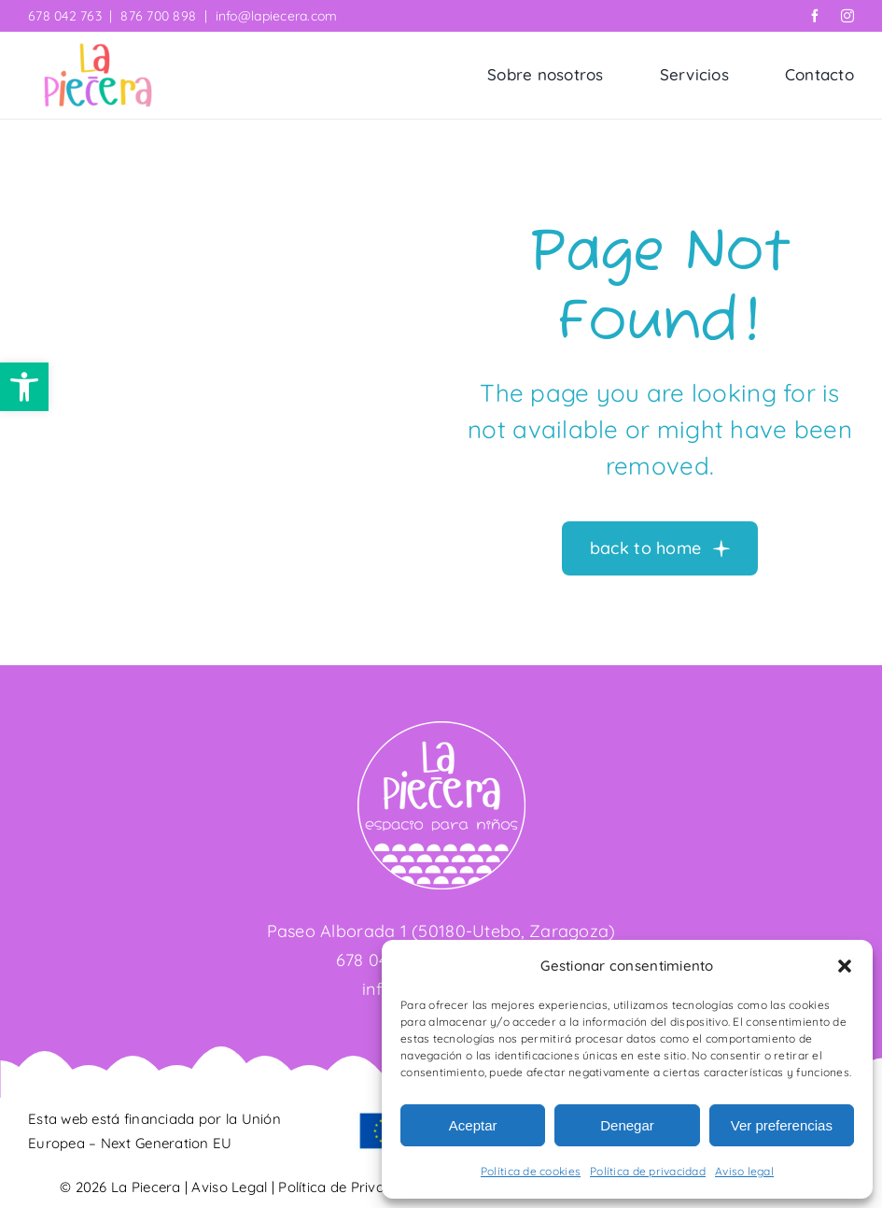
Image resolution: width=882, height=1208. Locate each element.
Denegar (627, 1125)
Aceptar (473, 1125)
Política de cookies (531, 1171)
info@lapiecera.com (277, 15)
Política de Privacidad (349, 1187)
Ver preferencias (782, 1125)
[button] (24, 386)
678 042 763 (65, 15)
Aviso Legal (229, 1187)
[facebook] (814, 15)
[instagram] (847, 15)
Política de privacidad (648, 1171)
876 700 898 (158, 15)
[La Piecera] (98, 51)
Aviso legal (744, 1171)
